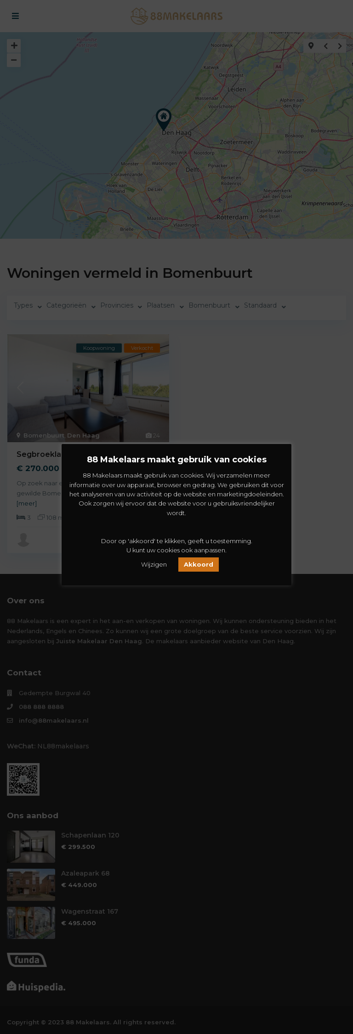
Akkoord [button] (198, 564)
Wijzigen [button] (154, 564)
